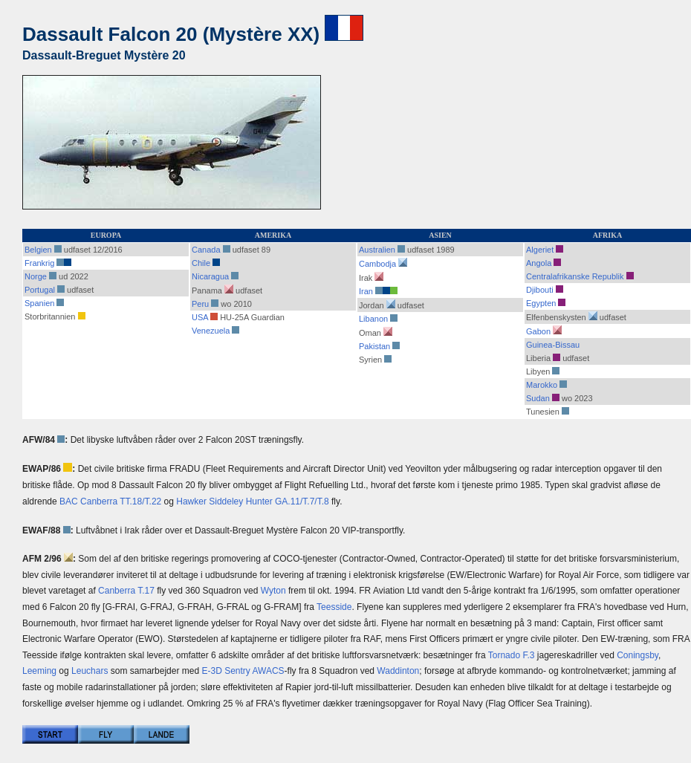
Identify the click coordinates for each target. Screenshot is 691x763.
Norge (36, 276)
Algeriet (540, 249)
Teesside (334, 607)
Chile (201, 263)
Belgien (38, 249)
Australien (377, 249)
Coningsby (637, 655)
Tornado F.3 (511, 655)
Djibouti (540, 289)
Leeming (39, 671)
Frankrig (39, 263)
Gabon (538, 331)
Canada (206, 249)
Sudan (538, 398)
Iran (366, 291)
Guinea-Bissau (553, 344)
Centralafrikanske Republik (574, 276)
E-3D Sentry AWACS (242, 671)
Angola (538, 263)
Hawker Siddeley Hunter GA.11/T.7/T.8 (252, 501)
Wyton (273, 590)
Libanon (373, 318)
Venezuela (211, 330)
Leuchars (89, 671)
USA (200, 317)
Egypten (541, 303)
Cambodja (377, 263)
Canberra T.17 (126, 590)
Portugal (40, 289)
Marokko (541, 384)
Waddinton (398, 671)
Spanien (39, 303)
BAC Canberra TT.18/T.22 (110, 501)
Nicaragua (215, 276)
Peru (200, 303)
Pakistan (374, 346)
